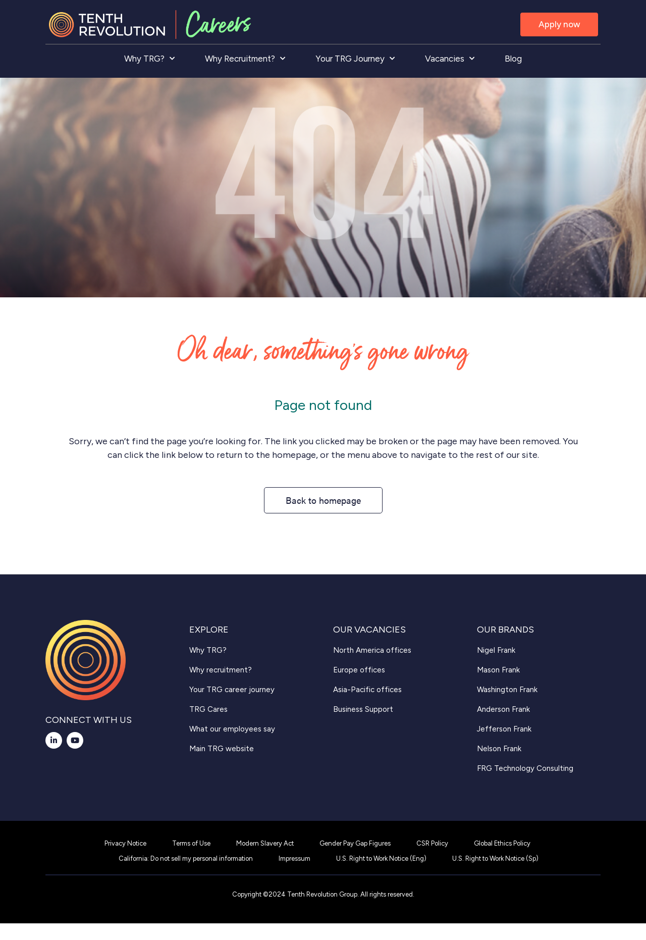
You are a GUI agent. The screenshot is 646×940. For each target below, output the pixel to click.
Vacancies (449, 58)
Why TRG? (149, 58)
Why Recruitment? (245, 58)
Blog (513, 59)
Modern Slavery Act (265, 843)
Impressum (294, 858)
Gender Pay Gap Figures (355, 843)
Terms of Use (191, 843)
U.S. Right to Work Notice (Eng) (381, 858)
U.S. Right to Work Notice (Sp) (495, 858)
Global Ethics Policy (502, 843)
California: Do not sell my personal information (186, 858)
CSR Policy (432, 843)
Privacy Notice (125, 843)
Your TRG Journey (355, 58)
